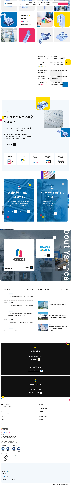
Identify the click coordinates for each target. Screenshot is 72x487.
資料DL (55, 4)
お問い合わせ (62, 4)
